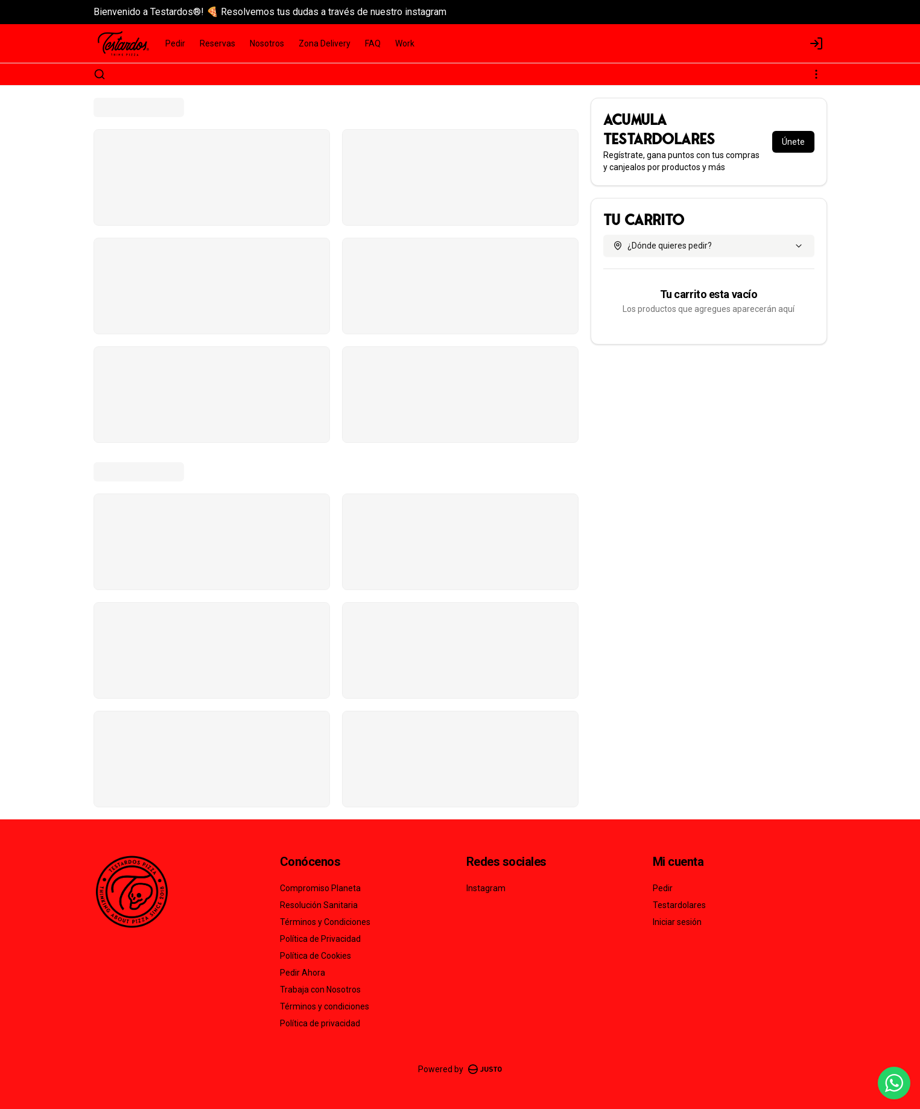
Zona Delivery (325, 43)
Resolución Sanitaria (319, 905)
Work (404, 43)
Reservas (217, 43)
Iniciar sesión (677, 922)
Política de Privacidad (320, 939)
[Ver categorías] (816, 74)
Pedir (175, 43)
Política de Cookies (315, 956)
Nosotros (267, 43)
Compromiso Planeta (320, 888)
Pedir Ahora (302, 972)
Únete (793, 142)
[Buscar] (100, 74)
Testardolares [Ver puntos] (679, 905)
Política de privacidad (320, 1023)
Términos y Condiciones (325, 922)
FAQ (373, 43)
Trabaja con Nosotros (320, 989)
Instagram (486, 888)
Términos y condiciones (324, 1006)
